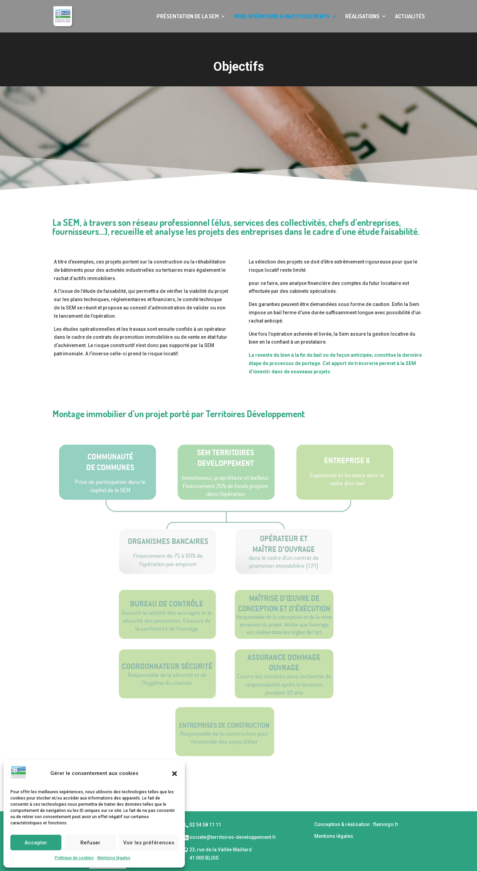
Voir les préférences (148, 843)
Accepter (35, 843)
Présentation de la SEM (188, 17)
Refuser (90, 843)
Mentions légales (113, 857)
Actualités (410, 17)
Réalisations (362, 17)
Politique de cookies (74, 857)
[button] (174, 773)
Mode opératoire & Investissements (282, 17)
